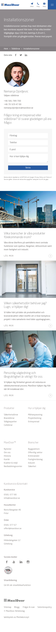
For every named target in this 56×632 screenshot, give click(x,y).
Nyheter (7, 449)
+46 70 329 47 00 (12, 105)
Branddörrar (9, 418)
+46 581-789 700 (12, 101)
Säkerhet (32, 466)
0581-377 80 (10, 495)
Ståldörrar (15, 49)
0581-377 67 (10, 525)
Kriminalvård (33, 456)
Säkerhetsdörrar (11, 415)
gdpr (47, 179)
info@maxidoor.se (12, 498)
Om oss (7, 453)
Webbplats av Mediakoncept (16, 617)
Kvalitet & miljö (11, 463)
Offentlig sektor (35, 453)
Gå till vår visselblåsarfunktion (17, 585)
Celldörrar (8, 425)
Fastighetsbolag (35, 460)
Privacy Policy (39, 177)
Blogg (16, 607)
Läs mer (9, 256)
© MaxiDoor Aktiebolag (14, 611)
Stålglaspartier (10, 422)
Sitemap (7, 607)
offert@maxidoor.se (12, 529)
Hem (6, 49)
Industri (31, 463)
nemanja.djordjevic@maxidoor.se (18, 108)
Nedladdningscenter (13, 466)
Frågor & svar (29, 607)
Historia (7, 456)
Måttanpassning (35, 415)
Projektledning (34, 418)
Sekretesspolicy (44, 607)
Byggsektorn (34, 449)
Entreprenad (33, 422)
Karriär (7, 460)
